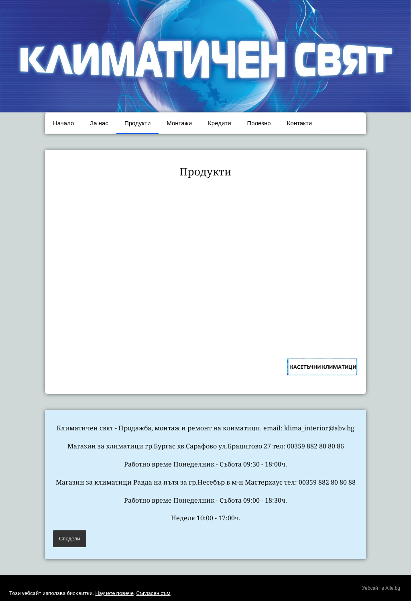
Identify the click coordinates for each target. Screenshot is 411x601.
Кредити (219, 123)
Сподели (69, 539)
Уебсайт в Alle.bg (381, 588)
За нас (99, 123)
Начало (63, 123)
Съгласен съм (153, 593)
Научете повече (114, 593)
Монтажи (179, 123)
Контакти (299, 123)
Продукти (137, 123)
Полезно (259, 123)
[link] (88, 227)
